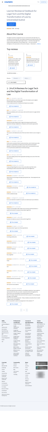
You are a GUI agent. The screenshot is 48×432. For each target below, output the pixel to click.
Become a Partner (5, 388)
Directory (27, 379)
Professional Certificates (4, 376)
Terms (26, 367)
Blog (14, 369)
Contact (26, 375)
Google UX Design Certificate (17, 341)
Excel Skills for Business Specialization (28, 341)
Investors (27, 365)
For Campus (4, 387)
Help (26, 371)
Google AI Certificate (17, 324)
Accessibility (27, 373)
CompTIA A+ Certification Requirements (39, 330)
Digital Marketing (5, 331)
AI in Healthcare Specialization (28, 334)
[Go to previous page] (21, 310)
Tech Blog (15, 374)
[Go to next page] (27, 310)
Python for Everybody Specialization (27, 354)
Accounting (4, 322)
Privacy (26, 369)
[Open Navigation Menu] (2, 2)
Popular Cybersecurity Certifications (39, 354)
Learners (15, 364)
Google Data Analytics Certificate (17, 331)
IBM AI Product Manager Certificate (17, 347)
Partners (15, 365)
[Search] (38, 2)
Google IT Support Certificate (17, 334)
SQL (2, 341)
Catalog (3, 371)
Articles (26, 377)
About (3, 364)
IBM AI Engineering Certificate (17, 344)
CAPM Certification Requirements (40, 326)
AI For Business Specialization (28, 328)
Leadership (4, 367)
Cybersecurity (4, 327)
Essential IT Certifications (39, 338)
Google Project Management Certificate (16, 338)
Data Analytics (4, 329)
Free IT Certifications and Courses (41, 341)
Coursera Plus (4, 373)
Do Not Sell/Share (28, 385)
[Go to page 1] (24, 310)
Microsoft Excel (4, 336)
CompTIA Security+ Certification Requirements (40, 335)
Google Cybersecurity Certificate (16, 327)
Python (3, 339)
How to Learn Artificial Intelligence (41, 347)
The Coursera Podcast (16, 372)
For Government (5, 385)
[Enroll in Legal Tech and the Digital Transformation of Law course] (11, 24)
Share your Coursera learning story (5, 395)
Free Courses (4, 392)
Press (26, 364)
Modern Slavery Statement (28, 383)
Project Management (6, 337)
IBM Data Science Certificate (17, 351)
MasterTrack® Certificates (4, 379)
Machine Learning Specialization (28, 347)
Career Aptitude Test (41, 324)
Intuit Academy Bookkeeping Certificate (16, 354)
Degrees (3, 381)
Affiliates (26, 380)
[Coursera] (8, 2)
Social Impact (4, 390)
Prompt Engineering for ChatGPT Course (29, 351)
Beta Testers (16, 367)
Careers (3, 369)
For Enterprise (4, 383)
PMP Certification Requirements (40, 351)
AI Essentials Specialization (27, 324)
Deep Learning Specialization (28, 337)
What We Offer (4, 365)
